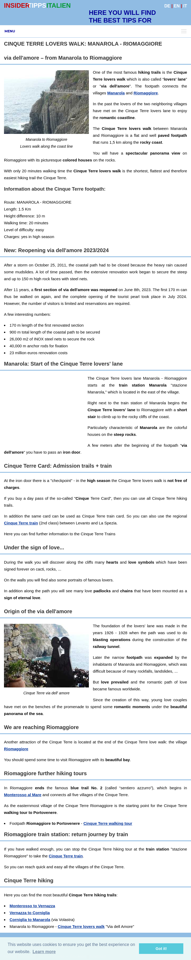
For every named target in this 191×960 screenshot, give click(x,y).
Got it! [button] (161, 948)
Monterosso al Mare (22, 794)
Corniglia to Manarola (30, 919)
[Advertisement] (44, 408)
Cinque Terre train (21, 523)
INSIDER (17, 5)
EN (177, 6)
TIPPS (37, 5)
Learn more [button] (44, 951)
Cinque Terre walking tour (107, 823)
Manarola (116, 93)
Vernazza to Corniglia (30, 912)
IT (185, 6)
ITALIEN (58, 5)
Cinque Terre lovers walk (81, 926)
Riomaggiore (145, 93)
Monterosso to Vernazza (32, 906)
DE (167, 6)
